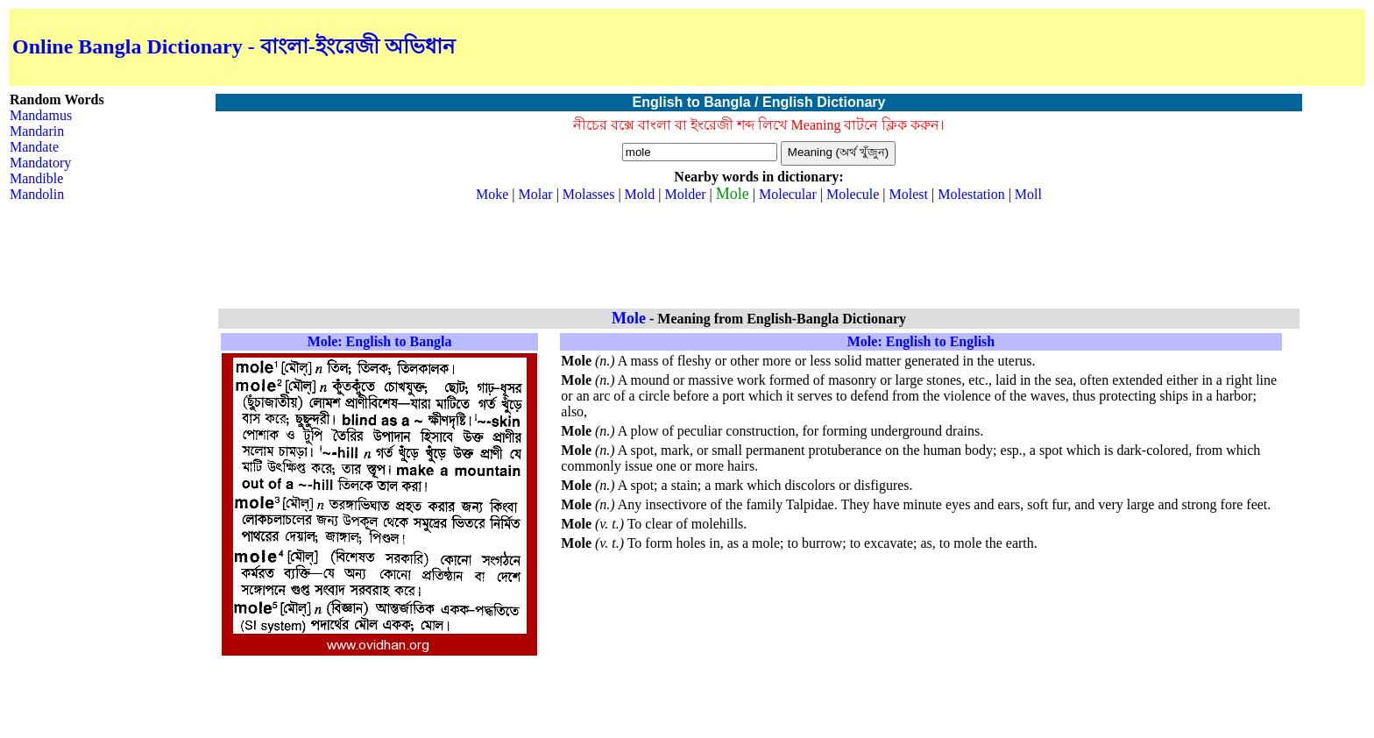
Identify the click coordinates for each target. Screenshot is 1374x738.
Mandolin (37, 194)
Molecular (788, 194)
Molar (536, 194)
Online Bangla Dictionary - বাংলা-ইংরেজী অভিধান (233, 46)
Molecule (852, 194)
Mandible (36, 178)
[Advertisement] (1157, 47)
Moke (492, 194)
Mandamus (41, 115)
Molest (908, 194)
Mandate (34, 146)
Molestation (971, 194)
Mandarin (37, 131)
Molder (684, 194)
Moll (1028, 194)
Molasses (589, 194)
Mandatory (40, 162)
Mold (640, 194)
